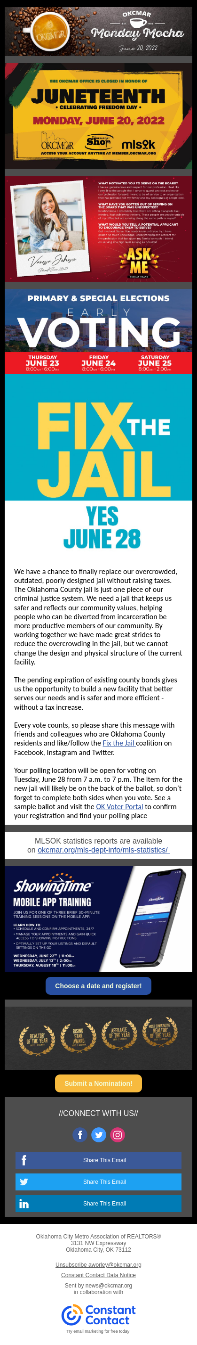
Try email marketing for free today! (98, 1331)
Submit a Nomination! (98, 1083)
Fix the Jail (119, 742)
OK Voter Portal (119, 806)
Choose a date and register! (98, 986)
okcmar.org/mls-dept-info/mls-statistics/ (104, 850)
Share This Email (104, 1160)
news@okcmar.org (109, 1285)
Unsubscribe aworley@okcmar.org (98, 1265)
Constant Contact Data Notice (98, 1275)
